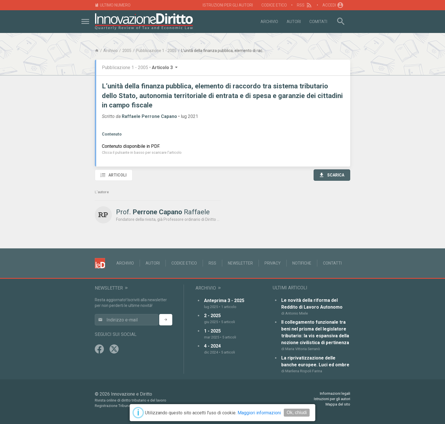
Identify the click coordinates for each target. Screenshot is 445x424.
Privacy (273, 263)
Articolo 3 (165, 67)
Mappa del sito (338, 404)
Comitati (318, 21)
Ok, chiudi (297, 412)
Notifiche (301, 263)
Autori (294, 21)
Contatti (332, 263)
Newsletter (240, 263)
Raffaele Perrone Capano (149, 116)
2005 (126, 50)
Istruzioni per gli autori (228, 5)
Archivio (269, 21)
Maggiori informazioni (259, 412)
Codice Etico (274, 5)
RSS (304, 5)
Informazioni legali (335, 393)
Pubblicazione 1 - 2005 (156, 50)
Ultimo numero (113, 5)
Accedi (333, 5)
